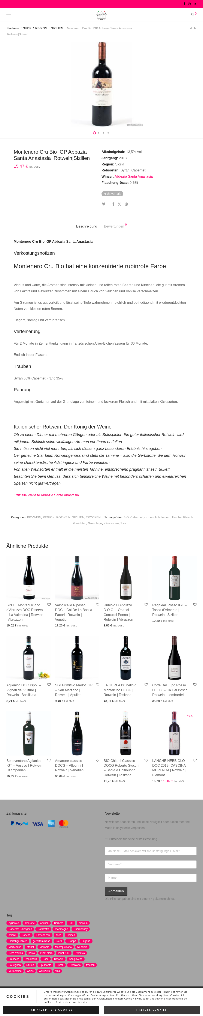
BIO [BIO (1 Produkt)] (71, 923)
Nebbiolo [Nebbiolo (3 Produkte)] (82, 947)
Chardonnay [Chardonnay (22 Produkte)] (81, 929)
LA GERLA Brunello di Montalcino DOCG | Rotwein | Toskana (120, 690)
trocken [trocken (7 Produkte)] (90, 965)
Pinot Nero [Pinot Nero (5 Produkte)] (46, 953)
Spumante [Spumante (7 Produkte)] (45, 965)
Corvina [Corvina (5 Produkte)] (26, 935)
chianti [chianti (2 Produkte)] (12, 935)
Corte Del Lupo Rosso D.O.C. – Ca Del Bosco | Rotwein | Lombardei (170, 690)
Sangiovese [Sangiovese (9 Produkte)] (75, 959)
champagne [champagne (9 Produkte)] (61, 929)
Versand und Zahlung (139, 996)
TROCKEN (93, 517)
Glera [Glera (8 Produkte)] (59, 941)
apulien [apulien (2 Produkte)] (44, 923)
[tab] (86, 226)
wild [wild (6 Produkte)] (57, 971)
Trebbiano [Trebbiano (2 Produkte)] (75, 965)
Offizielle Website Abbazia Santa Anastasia (46, 495)
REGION (41, 28)
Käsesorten (111, 523)
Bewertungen (115, 225)
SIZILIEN (57, 28)
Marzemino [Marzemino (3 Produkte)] (15, 947)
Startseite (12, 28)
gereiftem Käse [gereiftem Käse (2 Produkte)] (41, 941)
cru (146, 517)
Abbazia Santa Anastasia (134, 176)
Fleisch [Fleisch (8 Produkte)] (71, 935)
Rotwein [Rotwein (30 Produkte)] (58, 959)
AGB (93, 996)
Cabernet (136, 517)
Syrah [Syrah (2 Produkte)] (60, 965)
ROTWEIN (63, 517)
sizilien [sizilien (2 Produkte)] (30, 965)
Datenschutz (57, 996)
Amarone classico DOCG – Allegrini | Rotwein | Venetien (69, 765)
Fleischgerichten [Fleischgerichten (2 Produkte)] (18, 941)
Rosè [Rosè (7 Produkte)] (46, 959)
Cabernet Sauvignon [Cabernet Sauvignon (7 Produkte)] (20, 929)
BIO (126, 517)
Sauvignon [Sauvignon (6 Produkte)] (15, 965)
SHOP (27, 28)
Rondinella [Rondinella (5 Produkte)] (31, 959)
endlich (155, 517)
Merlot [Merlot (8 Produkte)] (30, 947)
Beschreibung (86, 226)
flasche (176, 517)
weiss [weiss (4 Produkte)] (30, 971)
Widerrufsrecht (111, 996)
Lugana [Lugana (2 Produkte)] (86, 941)
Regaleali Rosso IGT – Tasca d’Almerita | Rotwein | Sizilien (169, 610)
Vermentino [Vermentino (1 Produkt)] (15, 971)
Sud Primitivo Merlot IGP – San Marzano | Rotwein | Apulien (74, 690)
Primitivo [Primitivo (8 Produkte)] (80, 953)
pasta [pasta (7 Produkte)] (31, 953)
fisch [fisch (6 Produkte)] (58, 935)
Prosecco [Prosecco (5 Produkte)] (14, 959)
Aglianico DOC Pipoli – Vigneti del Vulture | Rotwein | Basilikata (23, 690)
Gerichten (79, 523)
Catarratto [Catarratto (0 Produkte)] (43, 929)
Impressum (78, 996)
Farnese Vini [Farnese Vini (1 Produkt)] (43, 935)
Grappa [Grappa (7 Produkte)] (71, 941)
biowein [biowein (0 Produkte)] (83, 923)
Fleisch (188, 517)
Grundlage (95, 523)
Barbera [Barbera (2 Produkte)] (58, 923)
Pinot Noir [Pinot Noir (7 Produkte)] (63, 953)
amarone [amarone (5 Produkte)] (30, 923)
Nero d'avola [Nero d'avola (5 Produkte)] (16, 953)
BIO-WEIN (34, 517)
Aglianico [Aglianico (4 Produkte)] (14, 923)
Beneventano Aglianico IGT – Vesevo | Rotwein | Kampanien (24, 765)
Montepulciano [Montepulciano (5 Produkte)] (63, 947)
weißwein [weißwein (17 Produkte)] (44, 971)
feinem (165, 517)
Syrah (124, 523)
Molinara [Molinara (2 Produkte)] (44, 947)
